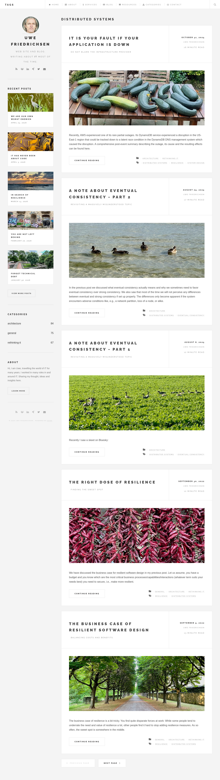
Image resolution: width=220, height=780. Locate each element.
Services (90, 5)
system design (196, 163)
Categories (152, 5)
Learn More (18, 391)
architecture (14, 323)
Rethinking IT (171, 158)
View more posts (21, 293)
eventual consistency (191, 315)
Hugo (49, 420)
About (71, 5)
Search (215, 4)
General (160, 591)
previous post (83, 287)
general (12, 333)
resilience (177, 163)
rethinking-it (14, 342)
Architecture (151, 158)
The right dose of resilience (112, 482)
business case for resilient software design (120, 572)
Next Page (110, 763)
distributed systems (155, 163)
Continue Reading (87, 160)
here (87, 148)
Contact (174, 5)
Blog (108, 5)
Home (54, 5)
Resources (128, 5)
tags (9, 4)
